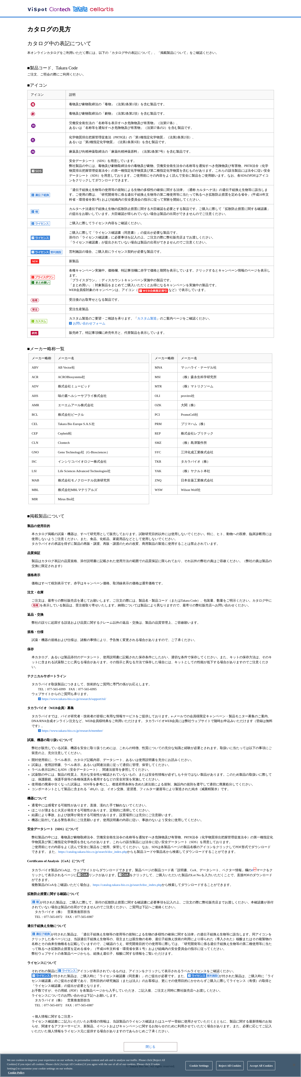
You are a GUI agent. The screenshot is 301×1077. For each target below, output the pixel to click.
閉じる (150, 1046)
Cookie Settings (199, 1066)
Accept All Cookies (261, 1066)
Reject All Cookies (230, 1066)
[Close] (294, 1065)
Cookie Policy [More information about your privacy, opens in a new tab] (16, 1073)
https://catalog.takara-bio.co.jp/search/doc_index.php (92, 851)
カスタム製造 (147, 318)
